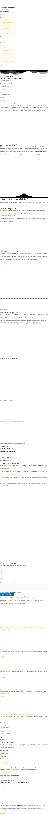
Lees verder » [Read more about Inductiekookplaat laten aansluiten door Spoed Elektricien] (2, 676)
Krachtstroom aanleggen (7, 25)
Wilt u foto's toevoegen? (4, 592)
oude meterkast (12, 314)
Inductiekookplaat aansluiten (8, 33)
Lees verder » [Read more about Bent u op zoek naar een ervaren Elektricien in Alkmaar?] (2, 720)
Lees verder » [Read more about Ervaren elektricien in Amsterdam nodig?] (2, 696)
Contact (2, 36)
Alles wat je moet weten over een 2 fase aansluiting (14, 650)
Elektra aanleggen (6, 27)
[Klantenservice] (2, 813)
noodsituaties (25, 149)
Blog (2, 38)
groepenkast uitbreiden (8, 465)
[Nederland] (9, 557)
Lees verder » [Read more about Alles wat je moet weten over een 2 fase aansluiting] (2, 656)
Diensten (2, 17)
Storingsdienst (4, 15)
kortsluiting (6, 210)
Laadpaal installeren (6, 23)
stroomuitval (33, 253)
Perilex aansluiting (6, 28)
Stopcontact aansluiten (7, 30)
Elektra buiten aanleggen (7, 31)
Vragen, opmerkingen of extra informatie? (8, 582)
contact (8, 481)
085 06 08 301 (4, 9)
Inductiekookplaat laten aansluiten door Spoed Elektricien (16, 670)
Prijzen (2, 34)
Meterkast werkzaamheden (8, 22)
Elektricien (3, 14)
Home (2, 12)
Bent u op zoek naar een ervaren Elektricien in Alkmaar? (15, 714)
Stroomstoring (5, 20)
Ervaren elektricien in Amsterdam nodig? (11, 690)
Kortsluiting (5, 19)
